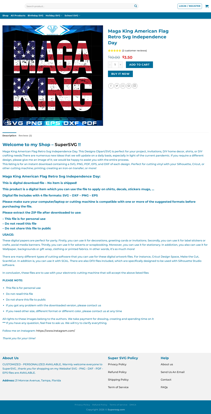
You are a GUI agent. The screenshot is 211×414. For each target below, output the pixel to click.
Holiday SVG (54, 15)
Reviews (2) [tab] (25, 135)
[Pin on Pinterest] (129, 86)
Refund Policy (117, 372)
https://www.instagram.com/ (55, 330)
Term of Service (118, 387)
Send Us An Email (172, 372)
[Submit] (135, 6)
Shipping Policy (118, 379)
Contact (166, 379)
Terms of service (118, 404)
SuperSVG (66, 144)
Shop (5, 15)
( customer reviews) (134, 50)
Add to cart (139, 64)
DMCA (133, 404)
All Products (18, 15)
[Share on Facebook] (111, 86)
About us (167, 364)
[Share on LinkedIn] (134, 86)
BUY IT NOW (120, 73)
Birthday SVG (35, 15)
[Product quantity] (115, 64)
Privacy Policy (117, 364)
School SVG (72, 15)
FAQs (164, 387)
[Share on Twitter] (117, 86)
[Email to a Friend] (123, 86)
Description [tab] (9, 135)
